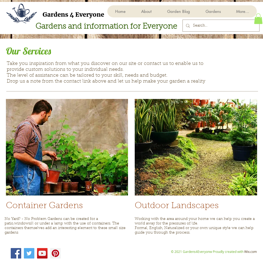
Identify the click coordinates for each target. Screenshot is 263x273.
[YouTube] (42, 253)
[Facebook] (16, 253)
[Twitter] (29, 253)
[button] (213, 11)
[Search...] (220, 25)
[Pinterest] (55, 253)
